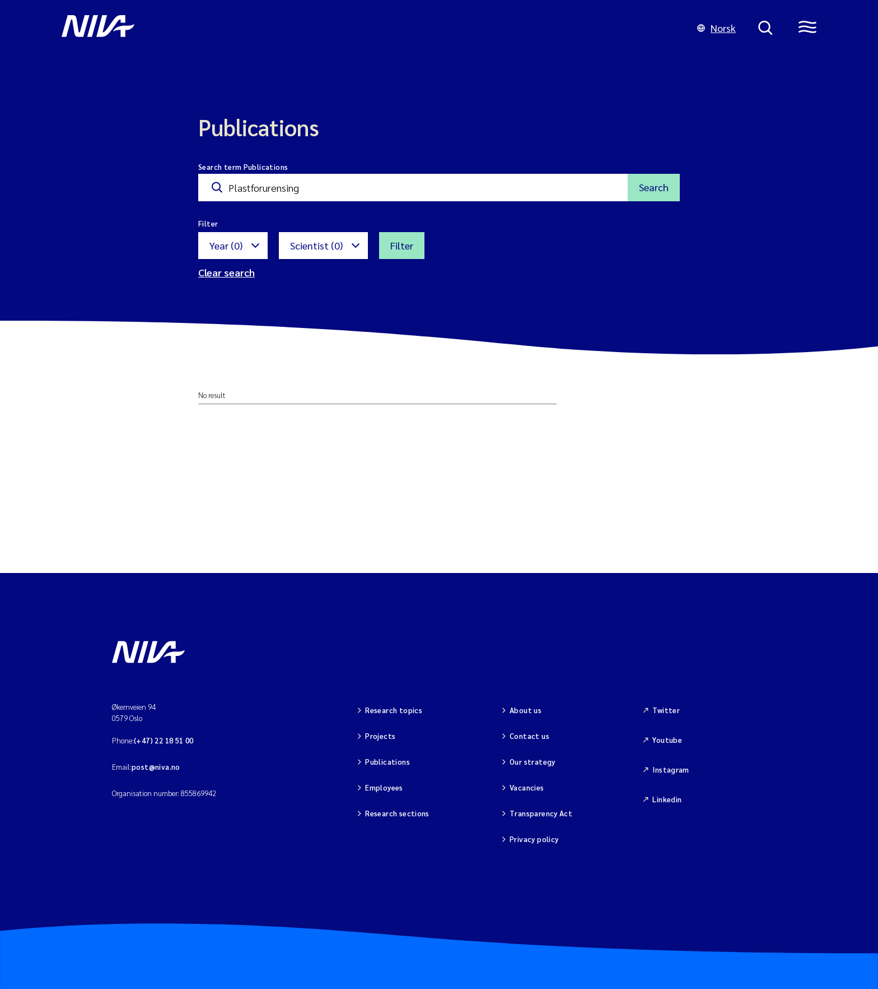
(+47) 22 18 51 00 (164, 740)
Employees (384, 787)
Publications (387, 761)
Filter (401, 245)
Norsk (716, 27)
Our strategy (532, 761)
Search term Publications (243, 167)
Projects (380, 736)
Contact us (529, 736)
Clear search (226, 272)
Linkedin (666, 799)
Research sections (397, 813)
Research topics (393, 710)
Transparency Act (541, 813)
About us (525, 710)
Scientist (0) (316, 245)
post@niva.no (156, 766)
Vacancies (527, 787)
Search (654, 187)
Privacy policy (534, 839)
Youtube (667, 740)
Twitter (666, 710)
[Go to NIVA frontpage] (368, 28)
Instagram (670, 769)
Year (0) (225, 245)
